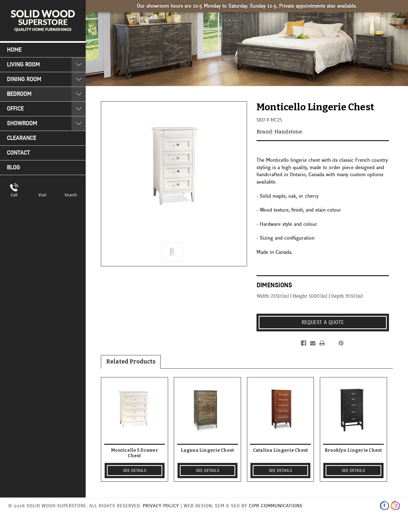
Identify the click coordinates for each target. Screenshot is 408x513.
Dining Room (24, 79)
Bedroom (19, 94)
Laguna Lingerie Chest (207, 450)
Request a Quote (323, 322)
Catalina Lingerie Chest (280, 450)
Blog (13, 167)
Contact (18, 152)
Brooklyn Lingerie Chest (353, 450)
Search (70, 195)
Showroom (22, 123)
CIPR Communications (275, 506)
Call (14, 195)
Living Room (23, 64)
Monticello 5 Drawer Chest (134, 453)
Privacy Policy (161, 506)
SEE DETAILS (134, 470)
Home (14, 50)
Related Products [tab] (131, 361)
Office (15, 108)
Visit (42, 195)
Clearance (21, 138)
